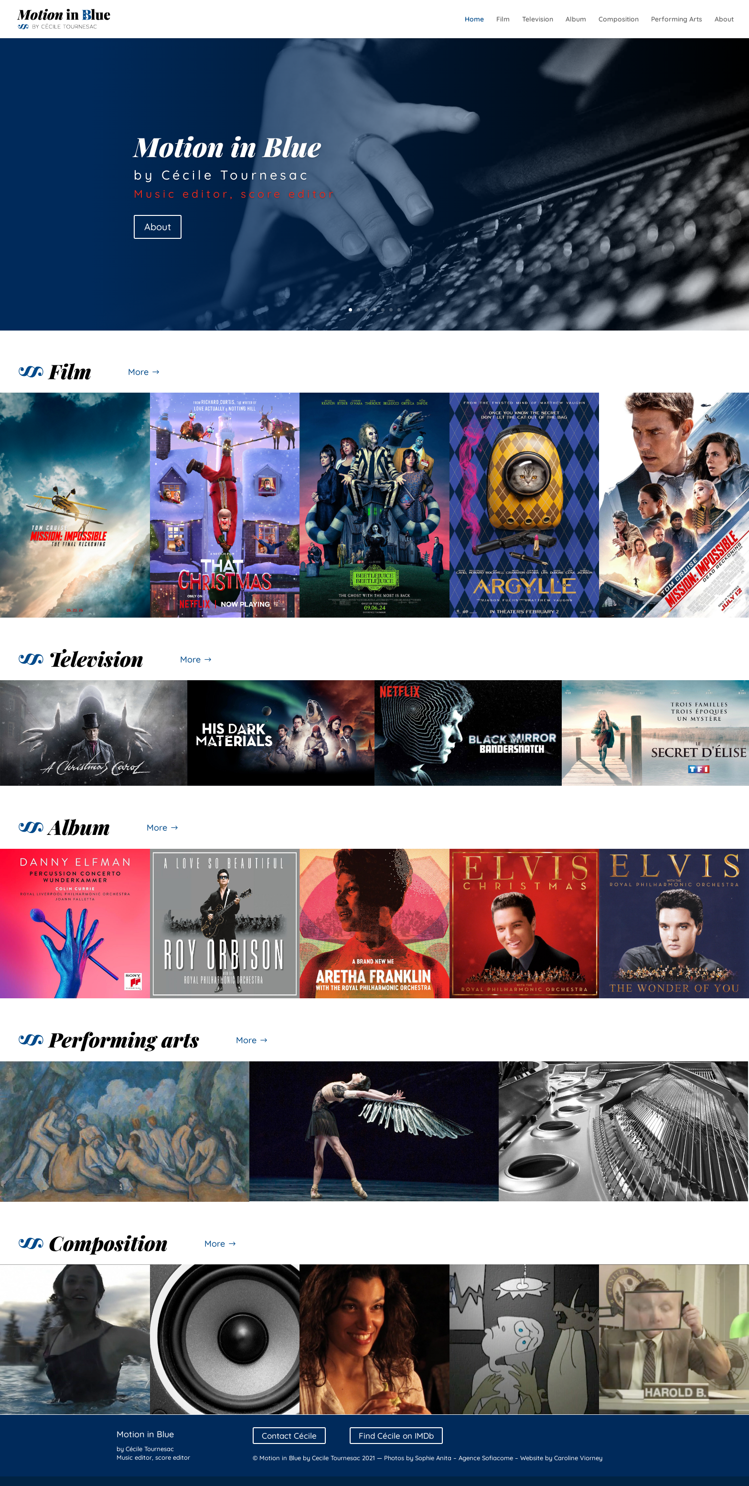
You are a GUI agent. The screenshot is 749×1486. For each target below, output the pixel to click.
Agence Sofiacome (486, 1458)
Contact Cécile (289, 1436)
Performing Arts (676, 19)
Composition (619, 19)
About (724, 19)
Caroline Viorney (578, 1458)
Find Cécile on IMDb (396, 1436)
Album (576, 19)
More (138, 371)
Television (537, 19)
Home (474, 19)
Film (503, 19)
